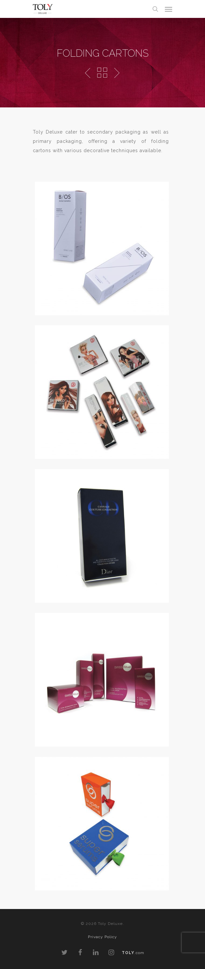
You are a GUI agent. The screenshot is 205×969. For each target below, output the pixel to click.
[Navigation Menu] (168, 9)
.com (133, 952)
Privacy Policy (102, 937)
